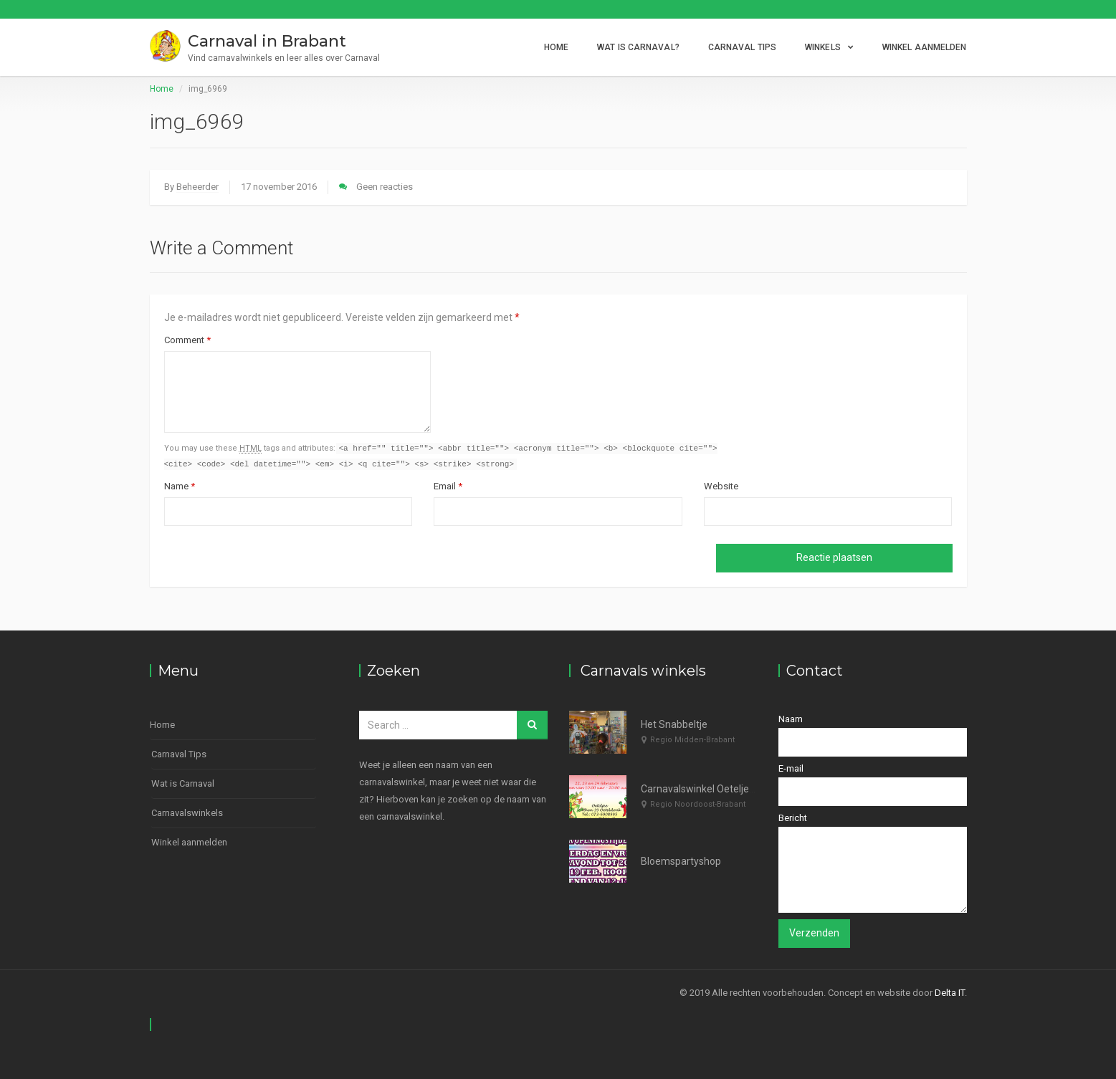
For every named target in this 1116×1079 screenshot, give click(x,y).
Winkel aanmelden (924, 47)
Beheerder (197, 186)
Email (448, 487)
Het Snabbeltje (674, 725)
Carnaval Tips (742, 47)
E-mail (872, 785)
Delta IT (950, 992)
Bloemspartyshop (681, 861)
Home (556, 47)
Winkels (823, 47)
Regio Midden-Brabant (692, 739)
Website (721, 487)
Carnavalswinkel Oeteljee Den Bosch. (724, 789)
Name (179, 487)
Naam (872, 735)
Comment (187, 340)
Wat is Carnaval (182, 784)
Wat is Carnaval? (638, 47)
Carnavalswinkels (187, 813)
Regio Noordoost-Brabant (697, 804)
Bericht (872, 863)
